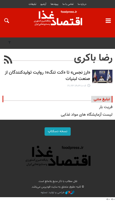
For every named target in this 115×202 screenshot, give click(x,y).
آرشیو (43, 4)
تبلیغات (32, 4)
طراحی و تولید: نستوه (57, 193)
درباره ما (82, 4)
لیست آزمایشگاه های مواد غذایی (86, 115)
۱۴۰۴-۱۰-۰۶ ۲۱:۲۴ (76, 86)
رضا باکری (93, 58)
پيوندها (54, 4)
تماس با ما (68, 4)
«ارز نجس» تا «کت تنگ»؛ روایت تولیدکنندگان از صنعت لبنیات (47, 76)
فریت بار (105, 107)
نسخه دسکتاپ (57, 131)
